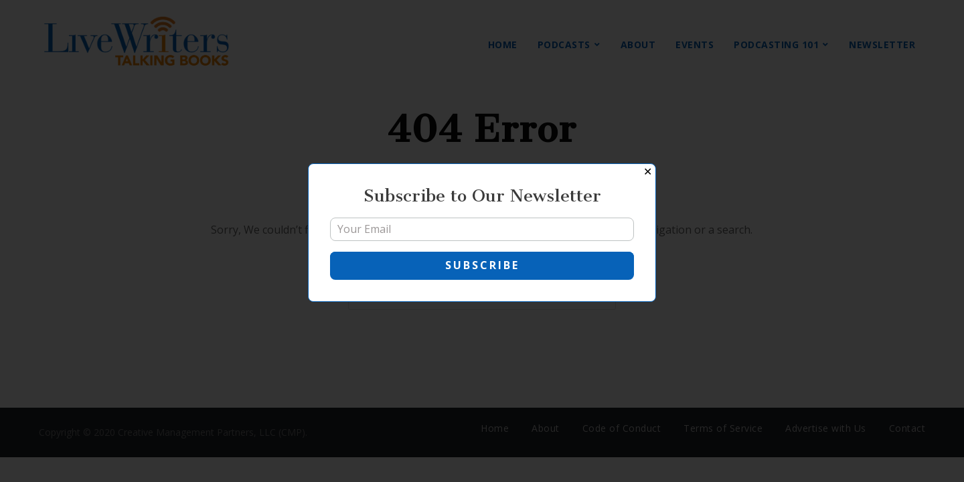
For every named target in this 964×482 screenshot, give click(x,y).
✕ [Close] (647, 171)
